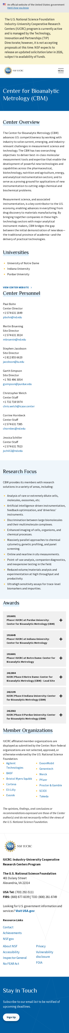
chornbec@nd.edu (14, 428)
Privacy (41, 946)
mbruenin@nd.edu (14, 339)
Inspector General (15, 958)
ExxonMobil (46, 763)
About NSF (10, 946)
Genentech (46, 768)
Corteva (11, 784)
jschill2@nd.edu (13, 451)
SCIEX (43, 791)
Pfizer (43, 780)
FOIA (39, 963)
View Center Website (16, 287)
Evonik (10, 795)
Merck (43, 774)
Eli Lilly (10, 789)
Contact (8, 927)
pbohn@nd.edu (12, 317)
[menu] (61, 70)
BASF (9, 773)
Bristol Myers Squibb (19, 778)
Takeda (43, 796)
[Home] (13, 70)
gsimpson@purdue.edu (17, 384)
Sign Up (11, 1017)
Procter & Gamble (50, 785)
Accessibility (11, 952)
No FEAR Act (11, 964)
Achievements (12, 933)
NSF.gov (8, 939)
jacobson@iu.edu (13, 362)
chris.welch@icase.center (19, 406)
